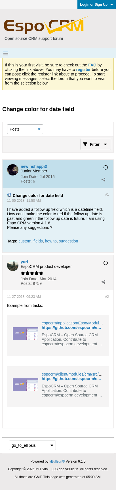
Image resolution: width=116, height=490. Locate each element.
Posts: (26, 181)
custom (24, 241)
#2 (107, 297)
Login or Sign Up (96, 4)
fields (38, 241)
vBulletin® (57, 461)
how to (51, 241)
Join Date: (30, 176)
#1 (107, 194)
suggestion (68, 241)
